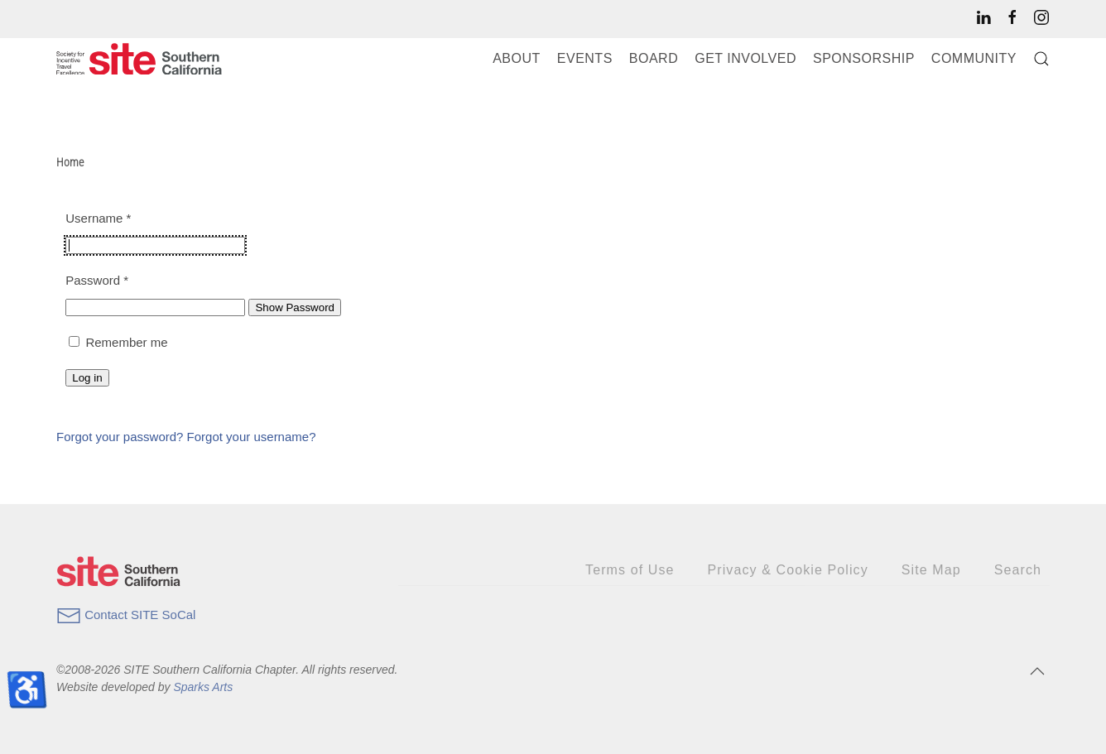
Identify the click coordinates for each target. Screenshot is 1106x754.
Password (96, 280)
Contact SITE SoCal (125, 615)
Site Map (931, 570)
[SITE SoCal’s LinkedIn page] (983, 16)
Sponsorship (864, 58)
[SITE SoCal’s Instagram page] (1041, 16)
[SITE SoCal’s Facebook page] (1012, 16)
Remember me (126, 342)
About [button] (517, 58)
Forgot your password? (121, 437)
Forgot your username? (251, 437)
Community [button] (974, 58)
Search (1017, 570)
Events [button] (585, 58)
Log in (87, 378)
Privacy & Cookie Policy (788, 570)
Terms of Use (629, 570)
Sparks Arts (203, 687)
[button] (1041, 58)
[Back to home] (139, 58)
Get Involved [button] (745, 58)
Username (98, 218)
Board (653, 58)
